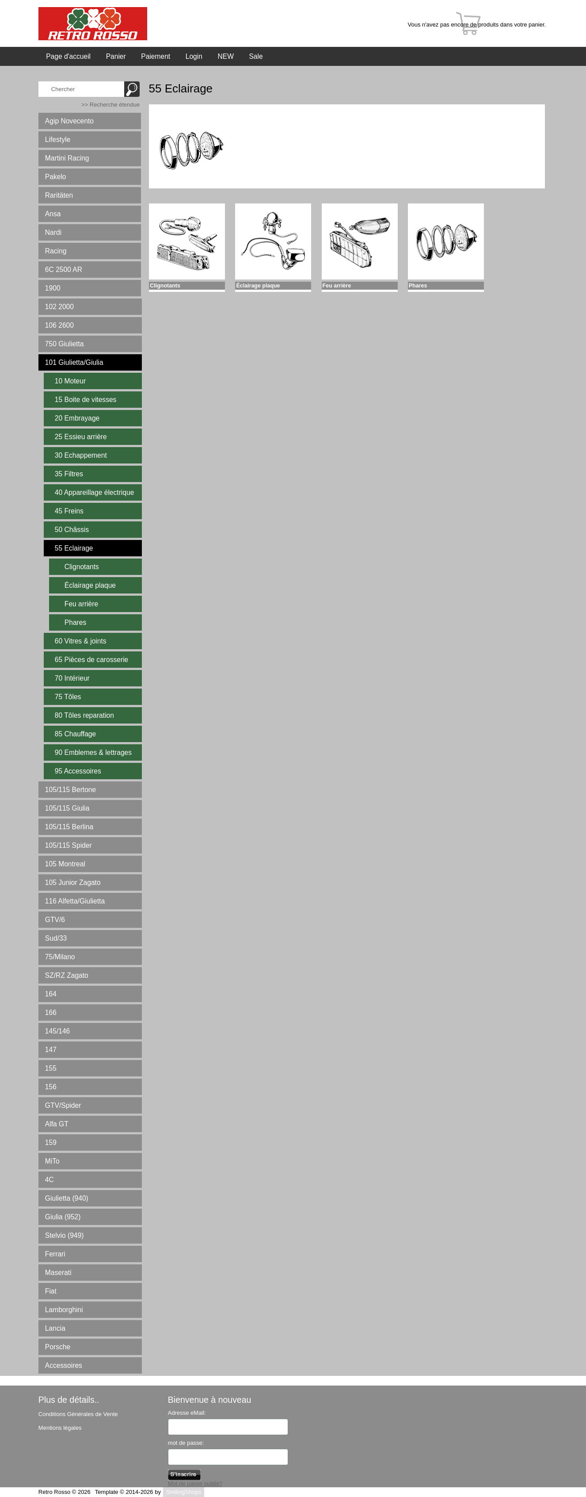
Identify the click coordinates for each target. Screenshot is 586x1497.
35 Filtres (69, 474)
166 (51, 1012)
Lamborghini (64, 1309)
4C (49, 1179)
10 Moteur (70, 381)
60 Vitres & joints (81, 641)
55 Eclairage (74, 548)
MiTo (52, 1161)
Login (194, 56)
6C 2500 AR (63, 269)
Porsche (57, 1347)
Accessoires (63, 1365)
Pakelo (55, 176)
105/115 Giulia (67, 808)
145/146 (57, 1031)
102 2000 (59, 306)
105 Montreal (65, 864)
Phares (75, 622)
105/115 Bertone (70, 789)
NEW (225, 56)
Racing (56, 251)
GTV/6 (55, 919)
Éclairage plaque (90, 585)
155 (51, 1068)
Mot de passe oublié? (195, 1483)
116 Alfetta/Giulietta (75, 901)
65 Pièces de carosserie (91, 659)
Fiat (51, 1291)
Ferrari (55, 1254)
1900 (53, 288)
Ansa (53, 214)
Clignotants (82, 566)
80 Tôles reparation (84, 715)
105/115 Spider (68, 845)
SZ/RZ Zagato (66, 975)
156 (51, 1087)
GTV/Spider (63, 1105)
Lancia (55, 1328)
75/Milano (60, 957)
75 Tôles (68, 697)
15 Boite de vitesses (86, 399)
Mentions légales (60, 1427)
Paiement (155, 56)
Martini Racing (67, 158)
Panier (116, 56)
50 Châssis (72, 529)
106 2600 (59, 325)
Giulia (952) (63, 1217)
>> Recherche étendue (110, 104)
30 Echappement (81, 455)
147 (51, 1049)
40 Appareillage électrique (94, 492)
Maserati (58, 1272)
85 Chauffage (75, 734)
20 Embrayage (77, 418)
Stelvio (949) (64, 1235)
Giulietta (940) (66, 1198)
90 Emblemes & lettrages (93, 752)
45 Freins (69, 511)
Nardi (53, 232)
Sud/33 (56, 938)
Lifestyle (57, 139)
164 (51, 994)
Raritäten (59, 195)
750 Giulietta (64, 344)
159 (51, 1142)
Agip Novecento (69, 121)
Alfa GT (56, 1124)
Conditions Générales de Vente (78, 1414)
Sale (256, 56)
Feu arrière (81, 604)
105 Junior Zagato (73, 882)
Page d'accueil (68, 56)
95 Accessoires (78, 771)
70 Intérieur (72, 678)
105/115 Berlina (69, 827)
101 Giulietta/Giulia (74, 362)
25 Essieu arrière (81, 436)
